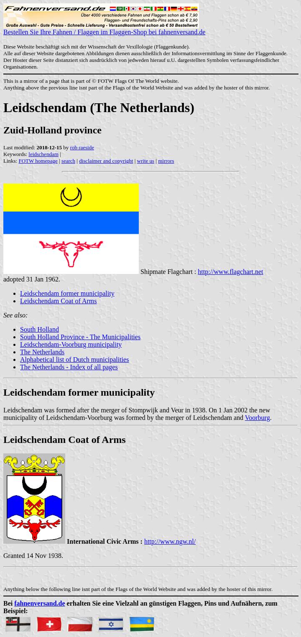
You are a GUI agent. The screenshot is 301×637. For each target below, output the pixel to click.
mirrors (166, 161)
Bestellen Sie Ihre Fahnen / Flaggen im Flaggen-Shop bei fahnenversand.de (104, 29)
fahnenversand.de (39, 603)
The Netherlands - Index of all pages (69, 367)
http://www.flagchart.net (230, 271)
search (68, 161)
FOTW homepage (37, 161)
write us (146, 161)
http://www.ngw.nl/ (170, 541)
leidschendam (43, 154)
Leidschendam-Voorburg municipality (71, 344)
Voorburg (257, 417)
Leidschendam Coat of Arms (58, 300)
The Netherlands (42, 352)
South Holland (39, 329)
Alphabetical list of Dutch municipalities (74, 359)
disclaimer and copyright (106, 161)
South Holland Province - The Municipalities (80, 336)
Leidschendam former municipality (67, 293)
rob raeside (82, 147)
